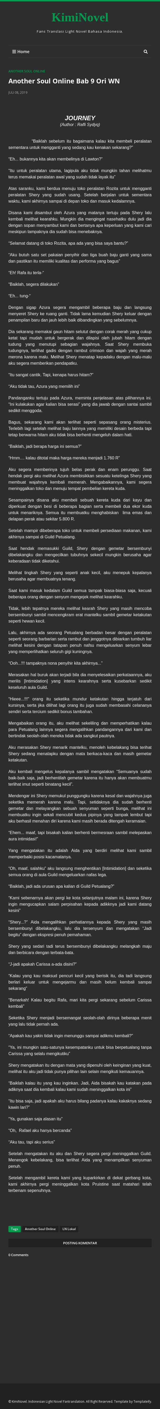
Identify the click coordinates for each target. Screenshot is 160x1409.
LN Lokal (68, 1229)
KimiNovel (80, 17)
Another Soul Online (26, 71)
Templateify (142, 1401)
